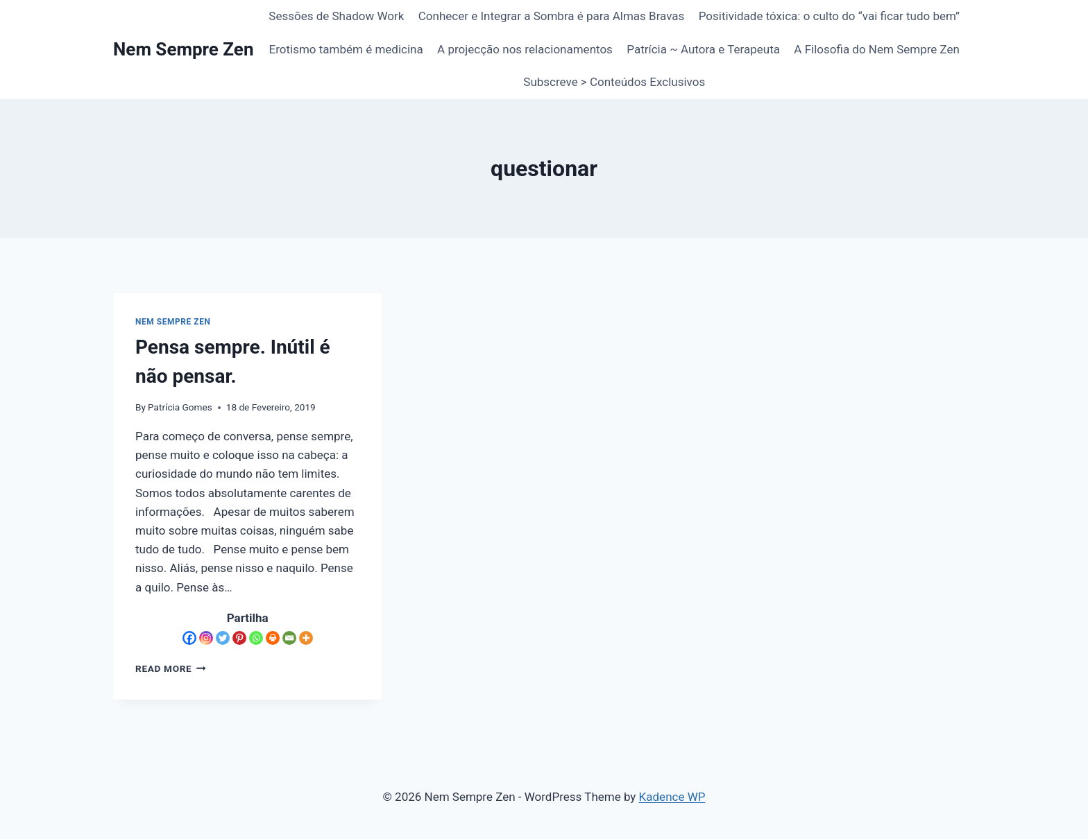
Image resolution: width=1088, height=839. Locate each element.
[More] (306, 638)
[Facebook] (189, 638)
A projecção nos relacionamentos (525, 49)
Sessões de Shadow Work (336, 16)
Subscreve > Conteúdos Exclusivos (614, 82)
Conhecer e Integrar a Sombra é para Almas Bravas (551, 16)
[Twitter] (223, 638)
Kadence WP (672, 797)
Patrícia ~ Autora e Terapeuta (703, 49)
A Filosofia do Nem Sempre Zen (877, 49)
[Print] (273, 638)
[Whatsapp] (256, 638)
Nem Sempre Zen (172, 322)
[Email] (289, 638)
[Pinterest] (239, 638)
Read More (170, 668)
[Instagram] (206, 638)
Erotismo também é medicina (346, 49)
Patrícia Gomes (180, 407)
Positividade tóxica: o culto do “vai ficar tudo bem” (829, 16)
